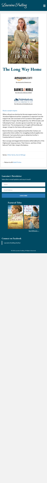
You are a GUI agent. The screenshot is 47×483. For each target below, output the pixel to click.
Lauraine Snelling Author (12, 243)
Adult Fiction (17, 162)
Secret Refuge (20, 155)
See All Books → (34, 231)
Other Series (11, 155)
